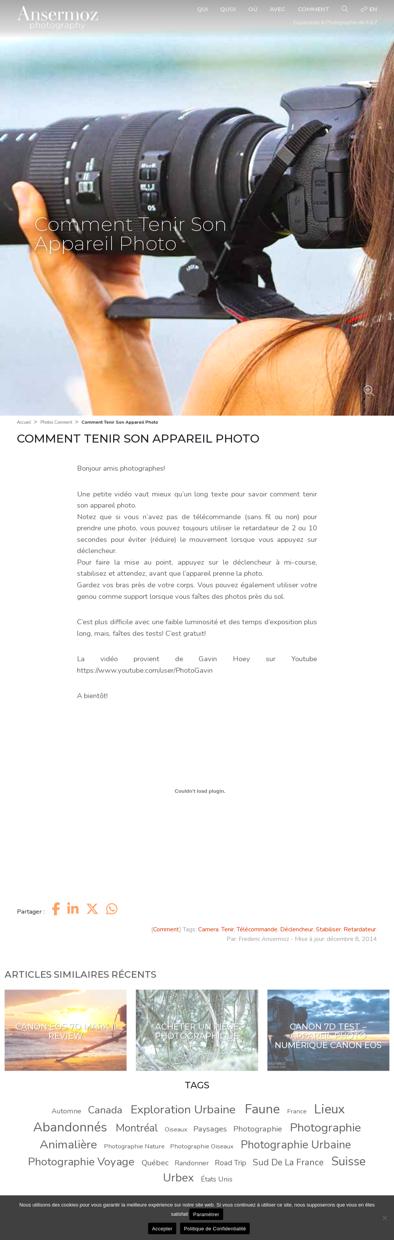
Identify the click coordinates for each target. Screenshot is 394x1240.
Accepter (162, 1229)
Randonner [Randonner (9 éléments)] (192, 1163)
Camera (208, 929)
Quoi (228, 9)
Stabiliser (328, 929)
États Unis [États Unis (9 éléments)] (216, 1179)
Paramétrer (206, 1214)
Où (252, 9)
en (369, 9)
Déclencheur (296, 929)
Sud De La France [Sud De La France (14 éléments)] (288, 1162)
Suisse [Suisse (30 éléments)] (348, 1161)
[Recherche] (345, 9)
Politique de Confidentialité (215, 1229)
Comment (313, 9)
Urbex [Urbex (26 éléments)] (178, 1177)
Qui (202, 9)
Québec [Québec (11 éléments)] (155, 1162)
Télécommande (257, 929)
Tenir (227, 929)
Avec (277, 9)
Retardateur (360, 929)
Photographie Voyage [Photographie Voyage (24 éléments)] (81, 1161)
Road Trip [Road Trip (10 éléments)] (230, 1163)
